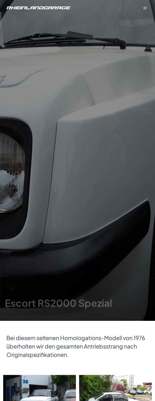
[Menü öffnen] (145, 8)
